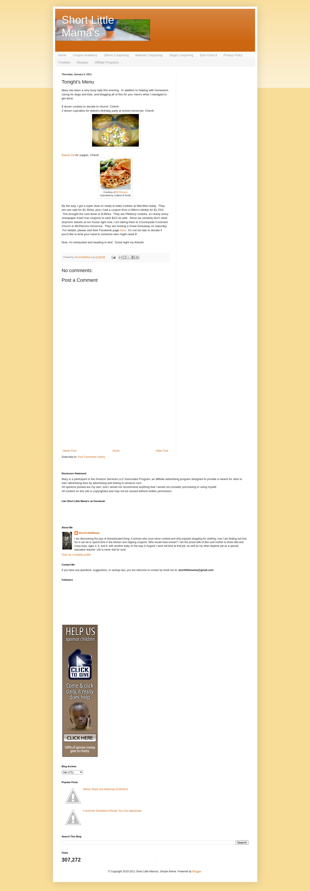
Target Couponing (181, 55)
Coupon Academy (85, 55)
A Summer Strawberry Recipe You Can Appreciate (112, 810)
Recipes (82, 62)
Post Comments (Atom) (91, 456)
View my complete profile (76, 554)
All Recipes (121, 192)
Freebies (64, 62)
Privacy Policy (233, 55)
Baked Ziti (68, 155)
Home (62, 55)
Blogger (196, 871)
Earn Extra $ (208, 55)
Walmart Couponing (148, 55)
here (123, 230)
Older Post (162, 450)
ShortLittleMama (89, 533)
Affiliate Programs (107, 62)
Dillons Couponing (116, 55)
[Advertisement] (115, 413)
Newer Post (69, 450)
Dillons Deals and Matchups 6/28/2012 (105, 789)
